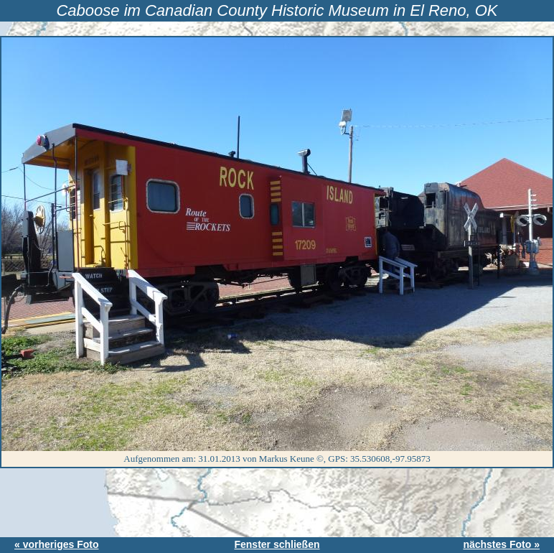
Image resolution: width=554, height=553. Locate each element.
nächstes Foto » (501, 544)
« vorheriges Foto (56, 544)
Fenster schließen (276, 544)
